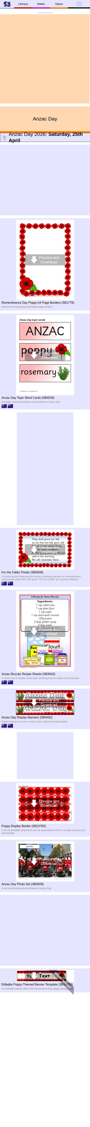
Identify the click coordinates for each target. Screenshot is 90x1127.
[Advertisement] (45, 59)
